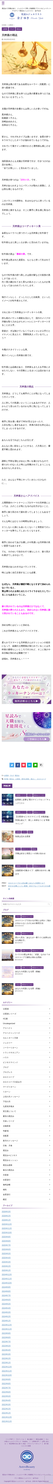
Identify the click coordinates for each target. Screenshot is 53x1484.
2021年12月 (7, 1417)
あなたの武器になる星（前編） (28, 988)
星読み (17, 775)
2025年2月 (6, 1266)
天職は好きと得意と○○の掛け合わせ (30, 853)
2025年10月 (7, 1233)
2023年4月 (6, 1350)
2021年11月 (7, 1421)
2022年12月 (7, 1367)
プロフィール (20, 1439)
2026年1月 (6, 1220)
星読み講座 (39, 1439)
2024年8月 (6, 1291)
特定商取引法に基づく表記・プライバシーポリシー (25, 1443)
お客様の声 (35, 1441)
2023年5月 (6, 1346)
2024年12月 (7, 1275)
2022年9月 (6, 1379)
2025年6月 (6, 1249)
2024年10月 (7, 1283)
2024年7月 (6, 1296)
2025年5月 (6, 1254)
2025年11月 (7, 1228)
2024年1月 (6, 1321)
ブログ (11, 775)
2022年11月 (7, 1371)
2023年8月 (6, 1337)
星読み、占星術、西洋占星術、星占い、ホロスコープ (27, 779)
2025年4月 (6, 1258)
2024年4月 (6, 1308)
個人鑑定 (30, 1439)
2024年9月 (6, 1287)
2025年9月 (6, 1237)
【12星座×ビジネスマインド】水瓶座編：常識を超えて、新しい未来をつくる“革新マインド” (32, 820)
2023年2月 (6, 1358)
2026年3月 (6, 1212)
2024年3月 (6, 1312)
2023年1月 (6, 1363)
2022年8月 (6, 1384)
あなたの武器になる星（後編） (28, 971)
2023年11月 (7, 1329)
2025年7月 (6, 1245)
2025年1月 (6, 1270)
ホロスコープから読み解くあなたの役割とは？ (26, 883)
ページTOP (9, 1439)
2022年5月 (6, 1396)
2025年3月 (6, 1262)
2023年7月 (6, 1342)
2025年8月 (6, 1241)
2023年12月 (7, 1325)
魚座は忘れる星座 (22, 836)
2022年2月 (6, 1409)
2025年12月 (7, 1224)
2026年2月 (6, 1216)
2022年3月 (6, 1405)
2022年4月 (6, 1400)
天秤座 (6, 779)
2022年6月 (6, 1392)
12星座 (6, 775)
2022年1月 (6, 1413)
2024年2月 (6, 1316)
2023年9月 (6, 1333)
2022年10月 (7, 1375)
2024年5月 (6, 1304)
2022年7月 (6, 1388)
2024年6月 (6, 1300)
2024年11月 (7, 1279)
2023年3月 (6, 1354)
